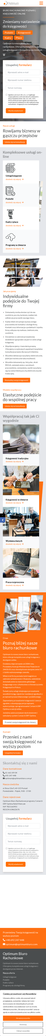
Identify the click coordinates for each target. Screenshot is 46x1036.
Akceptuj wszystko (23, 1018)
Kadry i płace (8, 982)
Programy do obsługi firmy (14, 985)
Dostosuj (23, 1025)
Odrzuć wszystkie (23, 1031)
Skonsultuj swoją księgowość (16, 380)
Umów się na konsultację (15, 142)
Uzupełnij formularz (13, 753)
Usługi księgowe (9, 977)
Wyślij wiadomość (15, 111)
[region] (23, 1013)
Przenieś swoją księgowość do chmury (20, 722)
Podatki (6, 980)
